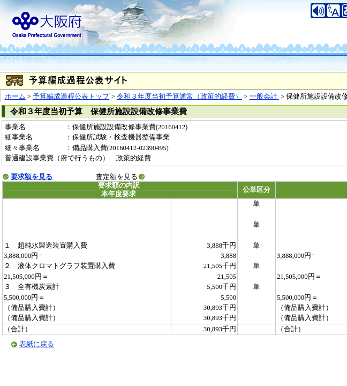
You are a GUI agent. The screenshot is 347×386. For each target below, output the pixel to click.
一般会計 (264, 96)
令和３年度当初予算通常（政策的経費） (179, 96)
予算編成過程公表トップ (71, 96)
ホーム (15, 96)
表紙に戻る (36, 344)
